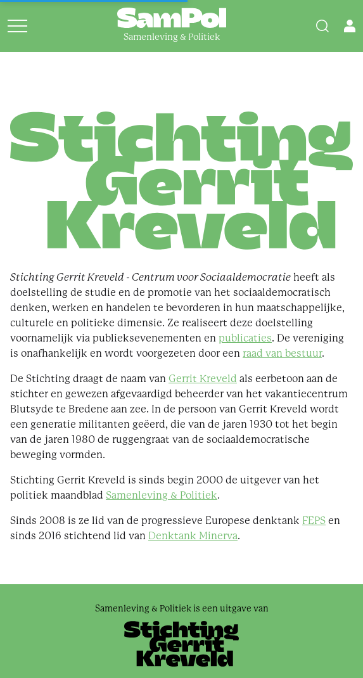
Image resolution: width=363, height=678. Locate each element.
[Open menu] (17, 26)
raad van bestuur (282, 353)
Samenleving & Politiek (161, 495)
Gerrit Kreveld (203, 379)
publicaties (245, 338)
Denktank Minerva (193, 536)
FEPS (314, 521)
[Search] (322, 26)
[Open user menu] (349, 26)
